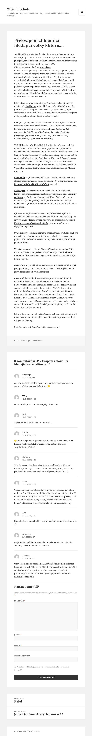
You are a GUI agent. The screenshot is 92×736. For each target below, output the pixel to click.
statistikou (45, 67)
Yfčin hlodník (18, 9)
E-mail (18, 645)
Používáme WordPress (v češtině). (27, 731)
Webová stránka (22, 656)
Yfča (24, 396)
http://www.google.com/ (35, 499)
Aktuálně (38, 340)
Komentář (19, 601)
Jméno (18, 635)
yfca (30, 340)
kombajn (26, 374)
